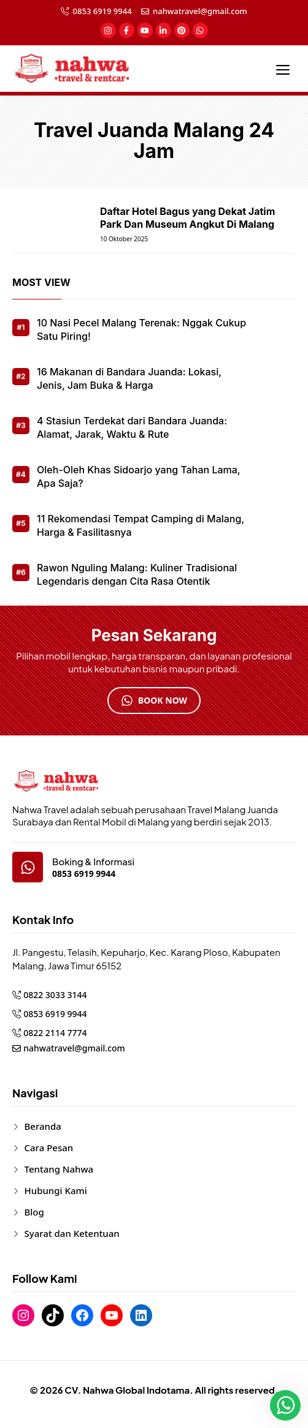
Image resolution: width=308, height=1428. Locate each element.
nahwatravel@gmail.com (200, 11)
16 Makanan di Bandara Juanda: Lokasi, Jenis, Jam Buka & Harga (129, 378)
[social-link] (108, 30)
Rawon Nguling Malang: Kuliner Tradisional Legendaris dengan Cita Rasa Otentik (137, 574)
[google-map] (27, 867)
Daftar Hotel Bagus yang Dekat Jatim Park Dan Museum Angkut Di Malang (187, 217)
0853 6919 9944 (102, 11)
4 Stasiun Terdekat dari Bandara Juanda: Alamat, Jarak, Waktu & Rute (132, 427)
